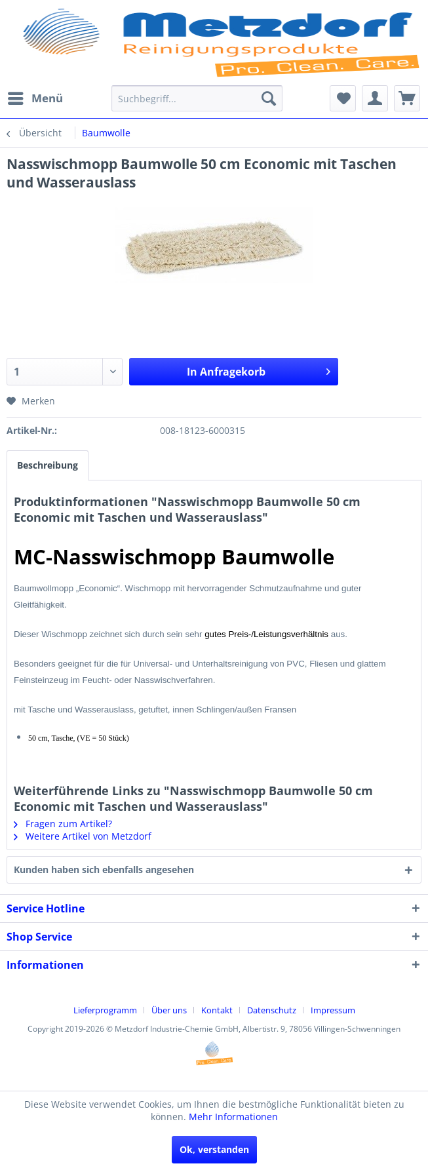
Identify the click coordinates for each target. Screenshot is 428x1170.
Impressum (333, 1010)
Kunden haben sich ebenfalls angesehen (104, 869)
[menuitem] (34, 98)
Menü (35, 97)
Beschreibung (47, 465)
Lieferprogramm (105, 1010)
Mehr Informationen (233, 1116)
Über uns (169, 1010)
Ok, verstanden (214, 1149)
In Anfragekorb (259, 370)
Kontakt (217, 1010)
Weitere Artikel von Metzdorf (82, 836)
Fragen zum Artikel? (63, 823)
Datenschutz (271, 1010)
